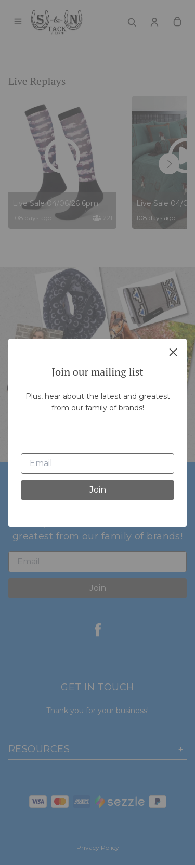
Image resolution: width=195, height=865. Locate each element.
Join (97, 490)
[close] (173, 352)
